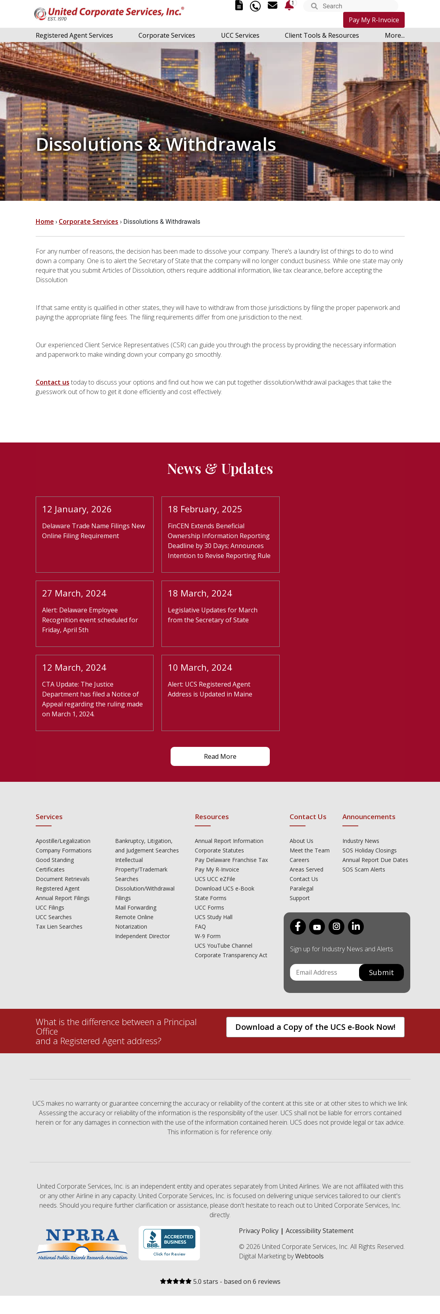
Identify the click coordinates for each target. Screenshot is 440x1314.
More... (395, 35)
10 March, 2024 (200, 667)
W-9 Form (208, 936)
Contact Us (304, 879)
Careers (299, 860)
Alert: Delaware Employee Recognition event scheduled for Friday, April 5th (90, 620)
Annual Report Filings (63, 898)
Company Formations (64, 850)
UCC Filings (50, 907)
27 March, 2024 (74, 593)
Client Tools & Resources (322, 35)
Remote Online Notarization (134, 921)
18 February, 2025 (205, 509)
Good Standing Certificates (55, 864)
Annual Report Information (229, 841)
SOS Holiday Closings (369, 850)
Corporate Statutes (219, 850)
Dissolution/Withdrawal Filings (145, 893)
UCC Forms (209, 907)
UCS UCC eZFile (215, 879)
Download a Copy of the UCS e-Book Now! (315, 1027)
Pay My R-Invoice (374, 19)
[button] (314, 7)
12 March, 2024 (74, 667)
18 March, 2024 (200, 593)
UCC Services (240, 35)
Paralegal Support (301, 893)
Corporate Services (166, 35)
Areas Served (306, 869)
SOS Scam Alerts (363, 869)
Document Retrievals (63, 879)
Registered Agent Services (74, 35)
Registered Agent (58, 888)
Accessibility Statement (320, 1230)
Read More (220, 756)
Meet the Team (310, 850)
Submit (381, 972)
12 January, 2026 (77, 509)
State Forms (211, 898)
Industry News (360, 841)
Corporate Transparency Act (231, 955)
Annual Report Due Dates (375, 860)
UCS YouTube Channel (223, 945)
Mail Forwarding (135, 907)
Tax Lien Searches (59, 926)
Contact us (52, 382)
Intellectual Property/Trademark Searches (141, 869)
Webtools (309, 1256)
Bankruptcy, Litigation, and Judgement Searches (147, 845)
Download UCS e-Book (224, 888)
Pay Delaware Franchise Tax (231, 860)
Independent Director (142, 936)
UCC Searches (54, 917)
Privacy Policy (259, 1230)
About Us (301, 841)
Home (45, 221)
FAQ (200, 926)
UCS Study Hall (213, 917)
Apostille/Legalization (63, 841)
